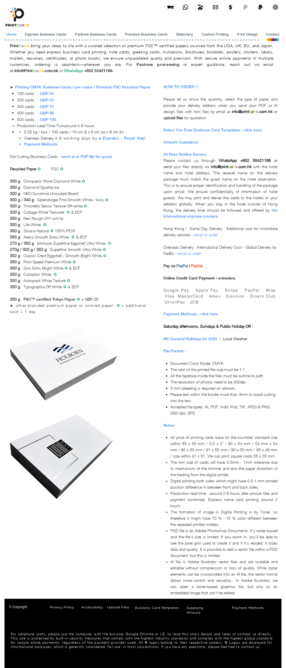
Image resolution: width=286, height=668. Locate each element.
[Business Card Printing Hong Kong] (185, 7)
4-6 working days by (76, 138)
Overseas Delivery (39, 138)
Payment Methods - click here (190, 314)
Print (14, 46)
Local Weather (235, 338)
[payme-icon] (245, 7)
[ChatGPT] (275, 7)
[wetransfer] (170, 7)
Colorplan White (37, 274)
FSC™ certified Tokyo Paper (49, 299)
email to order (206, 234)
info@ (19, 70)
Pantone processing (157, 64)
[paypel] (260, 7)
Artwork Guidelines (180, 142)
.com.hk (51, 70)
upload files (173, 117)
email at (224, 111)
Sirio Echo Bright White (43, 268)
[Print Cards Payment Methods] (230, 7)
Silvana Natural (36, 230)
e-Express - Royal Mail (122, 138)
